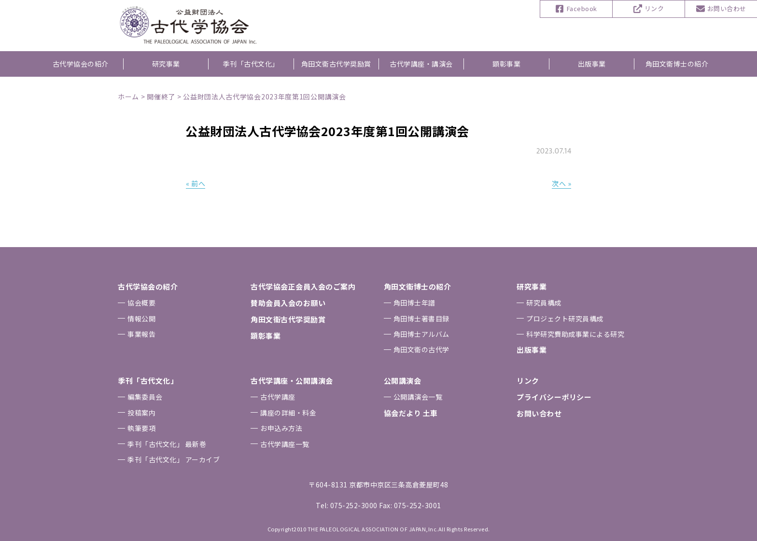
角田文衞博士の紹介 (677, 64)
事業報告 (141, 334)
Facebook (582, 8)
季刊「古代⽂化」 (148, 380)
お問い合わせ (726, 8)
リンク (654, 8)
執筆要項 (141, 428)
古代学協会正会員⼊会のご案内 (303, 286)
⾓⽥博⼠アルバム (421, 334)
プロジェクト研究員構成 (564, 318)
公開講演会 (402, 380)
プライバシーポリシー (554, 397)
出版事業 (592, 64)
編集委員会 (145, 397)
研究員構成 (543, 302)
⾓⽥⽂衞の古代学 (421, 349)
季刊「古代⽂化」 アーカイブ (173, 459)
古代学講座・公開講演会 (292, 380)
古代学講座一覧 (284, 444)
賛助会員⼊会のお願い (288, 303)
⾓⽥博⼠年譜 (414, 302)
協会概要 (141, 302)
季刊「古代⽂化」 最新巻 (166, 444)
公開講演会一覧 (418, 397)
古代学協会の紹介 (81, 64)
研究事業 (166, 64)
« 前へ (195, 183)
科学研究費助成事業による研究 (575, 334)
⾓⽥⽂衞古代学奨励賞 (288, 319)
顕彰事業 (506, 64)
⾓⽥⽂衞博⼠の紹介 (417, 286)
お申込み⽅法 (281, 428)
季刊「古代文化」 (251, 64)
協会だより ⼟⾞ (411, 413)
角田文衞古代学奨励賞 (336, 64)
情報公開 (141, 318)
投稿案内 (141, 412)
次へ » (561, 183)
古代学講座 (277, 397)
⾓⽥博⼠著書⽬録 (421, 318)
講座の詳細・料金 (288, 412)
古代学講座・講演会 (421, 64)
